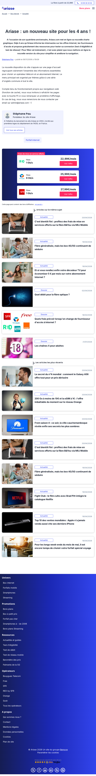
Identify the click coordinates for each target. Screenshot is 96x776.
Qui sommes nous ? (12, 717)
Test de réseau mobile (13, 655)
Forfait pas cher (10, 619)
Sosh (5, 701)
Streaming (7, 597)
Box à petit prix (10, 614)
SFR (5, 686)
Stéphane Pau (7, 59)
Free (5, 681)
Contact (6, 722)
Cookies (7, 737)
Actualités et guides (12, 640)
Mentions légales (11, 727)
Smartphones (9, 592)
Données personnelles (13, 732)
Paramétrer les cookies (48, 752)
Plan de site (8, 741)
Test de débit (9, 650)
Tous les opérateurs (12, 705)
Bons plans (8, 609)
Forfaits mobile (10, 588)
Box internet (8, 583)
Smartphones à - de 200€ (15, 624)
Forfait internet (32, 140)
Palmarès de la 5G (11, 664)
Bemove (64, 749)
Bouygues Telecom (12, 676)
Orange (6, 696)
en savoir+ (39, 204)
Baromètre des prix (12, 660)
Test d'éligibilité (10, 645)
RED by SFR (8, 691)
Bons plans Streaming (13, 628)
